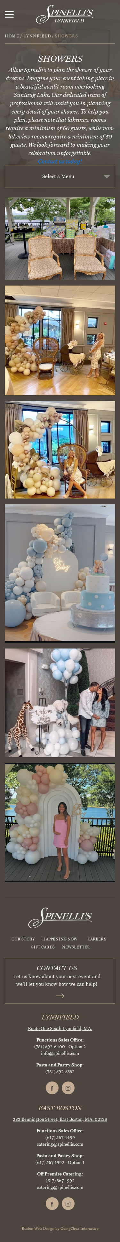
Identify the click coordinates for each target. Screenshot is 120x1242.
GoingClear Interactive (79, 1228)
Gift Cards (43, 947)
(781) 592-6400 (49, 1046)
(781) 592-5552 (60, 1071)
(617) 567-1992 (50, 1162)
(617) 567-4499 (60, 1137)
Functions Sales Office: (60, 1040)
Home (12, 36)
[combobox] (60, 176)
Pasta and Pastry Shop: (60, 1065)
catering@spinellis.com (60, 1144)
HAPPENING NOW (59, 939)
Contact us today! (60, 161)
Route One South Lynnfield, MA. (60, 1028)
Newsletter (76, 947)
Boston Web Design (38, 1228)
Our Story (23, 939)
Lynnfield (37, 36)
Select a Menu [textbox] (58, 176)
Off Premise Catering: (60, 1174)
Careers (97, 939)
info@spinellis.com (60, 1053)
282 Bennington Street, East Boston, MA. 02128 (60, 1119)
